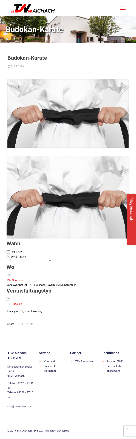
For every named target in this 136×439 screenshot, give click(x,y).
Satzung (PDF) (115, 361)
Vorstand (49, 361)
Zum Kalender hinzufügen (28, 260)
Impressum (113, 370)
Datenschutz (114, 366)
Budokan (17, 304)
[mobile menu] (123, 8)
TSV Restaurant (84, 361)
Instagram (50, 370)
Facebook (49, 366)
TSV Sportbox (15, 280)
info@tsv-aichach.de (19, 406)
